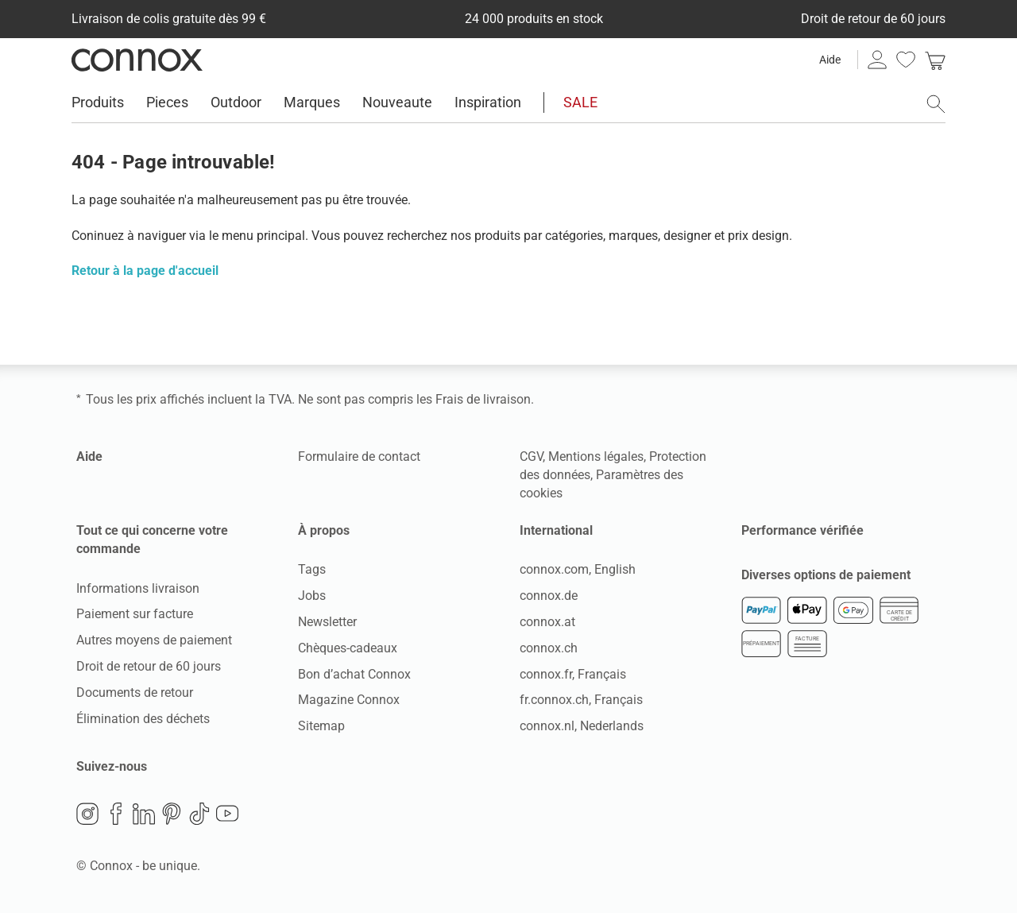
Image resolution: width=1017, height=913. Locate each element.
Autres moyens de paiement (154, 640)
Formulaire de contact (359, 456)
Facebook (116, 814)
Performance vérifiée (802, 530)
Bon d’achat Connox (354, 674)
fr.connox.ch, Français (581, 699)
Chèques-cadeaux (347, 648)
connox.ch (549, 648)
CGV (531, 456)
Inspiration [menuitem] (487, 102)
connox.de (549, 595)
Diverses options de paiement (826, 574)
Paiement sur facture (134, 613)
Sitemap (321, 725)
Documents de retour (134, 692)
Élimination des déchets (143, 718)
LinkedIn (144, 814)
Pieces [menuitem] (167, 102)
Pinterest (171, 814)
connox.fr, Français (573, 674)
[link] (935, 59)
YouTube (227, 814)
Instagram (87, 814)
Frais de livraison (483, 399)
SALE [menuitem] (580, 102)
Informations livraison (137, 588)
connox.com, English (578, 569)
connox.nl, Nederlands (582, 725)
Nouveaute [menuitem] (397, 102)
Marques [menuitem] (312, 102)
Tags (312, 569)
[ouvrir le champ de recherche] (935, 104)
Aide (830, 59)
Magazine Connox (349, 699)
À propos (324, 530)
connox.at (547, 621)
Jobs (312, 595)
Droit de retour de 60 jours (148, 666)
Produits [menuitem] (98, 102)
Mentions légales (596, 456)
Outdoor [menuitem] (236, 102)
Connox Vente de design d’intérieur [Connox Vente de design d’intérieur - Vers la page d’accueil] (137, 60)
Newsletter (327, 621)
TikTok (199, 814)
